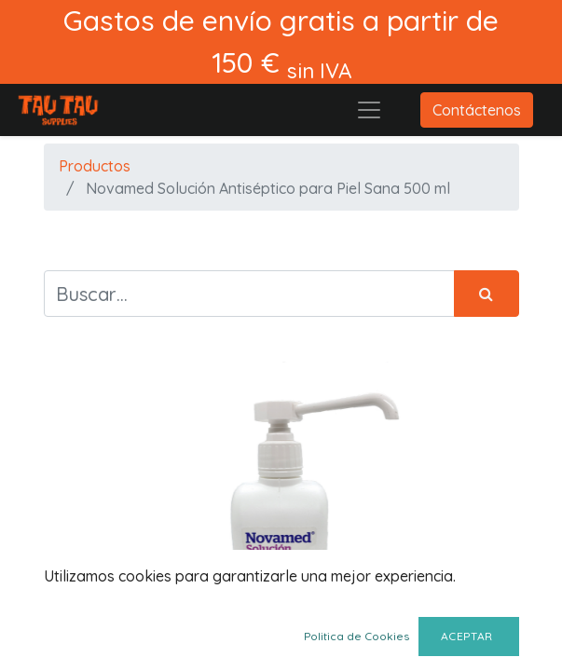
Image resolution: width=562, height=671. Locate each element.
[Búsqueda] (486, 293)
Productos (94, 166)
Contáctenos (476, 110)
